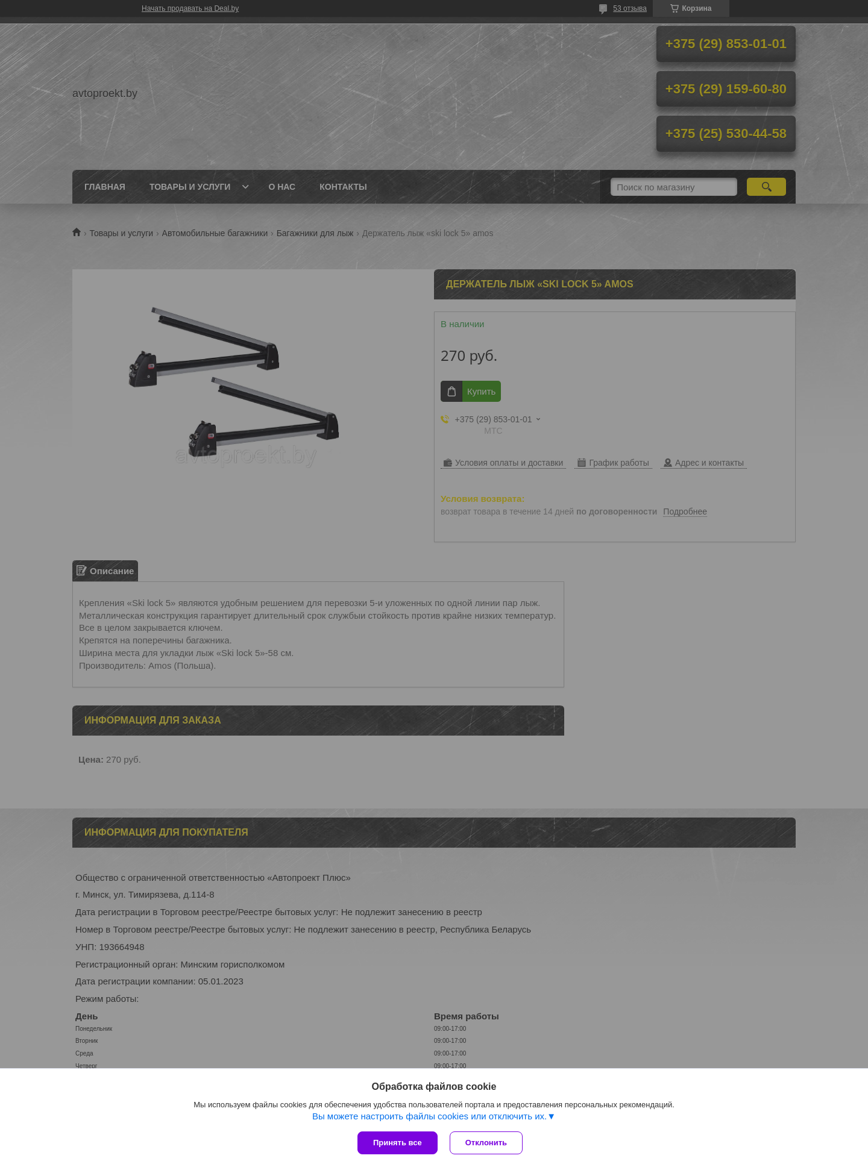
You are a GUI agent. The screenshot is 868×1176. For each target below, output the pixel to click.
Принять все (397, 1142)
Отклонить (486, 1142)
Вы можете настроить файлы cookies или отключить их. (429, 1116)
